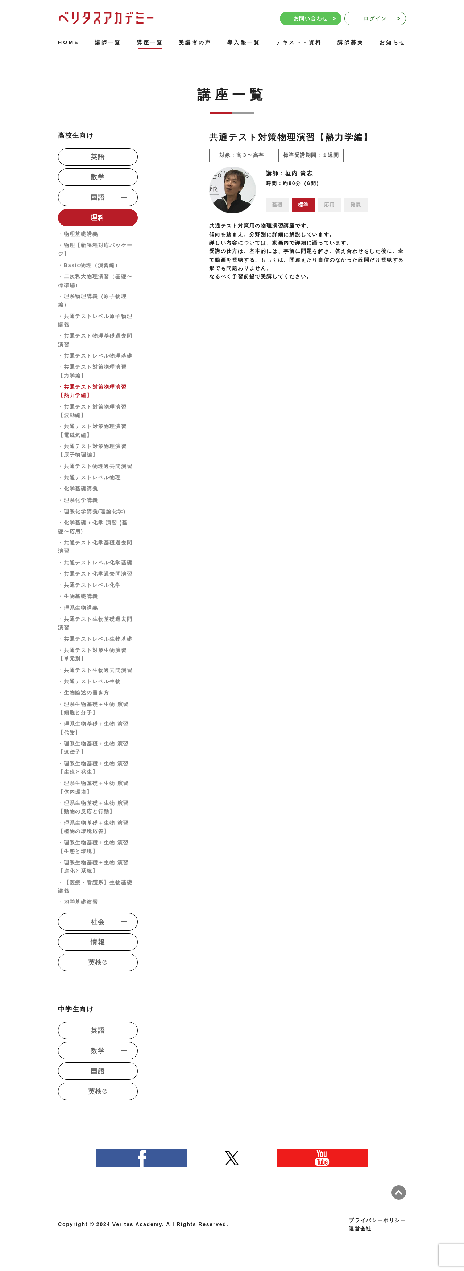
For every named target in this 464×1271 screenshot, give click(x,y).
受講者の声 (195, 42)
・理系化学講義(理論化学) (92, 511)
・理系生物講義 (78, 608)
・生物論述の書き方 (83, 692)
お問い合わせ (315, 18)
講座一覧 (150, 42)
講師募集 (350, 42)
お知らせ (393, 42)
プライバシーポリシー (377, 1220)
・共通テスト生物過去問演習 (95, 670)
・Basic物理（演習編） (89, 265)
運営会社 (360, 1229)
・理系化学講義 (78, 500)
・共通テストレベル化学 (89, 585)
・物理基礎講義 (78, 234)
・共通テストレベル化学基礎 (95, 562)
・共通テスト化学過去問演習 (95, 574)
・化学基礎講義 (78, 489)
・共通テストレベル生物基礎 (95, 639)
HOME (68, 42)
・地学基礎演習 (78, 902)
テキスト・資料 (299, 42)
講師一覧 (108, 42)
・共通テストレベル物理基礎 (95, 356)
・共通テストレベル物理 (89, 477)
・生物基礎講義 (78, 596)
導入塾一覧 (243, 42)
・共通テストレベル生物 (89, 681)
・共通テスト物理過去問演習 (95, 466)
